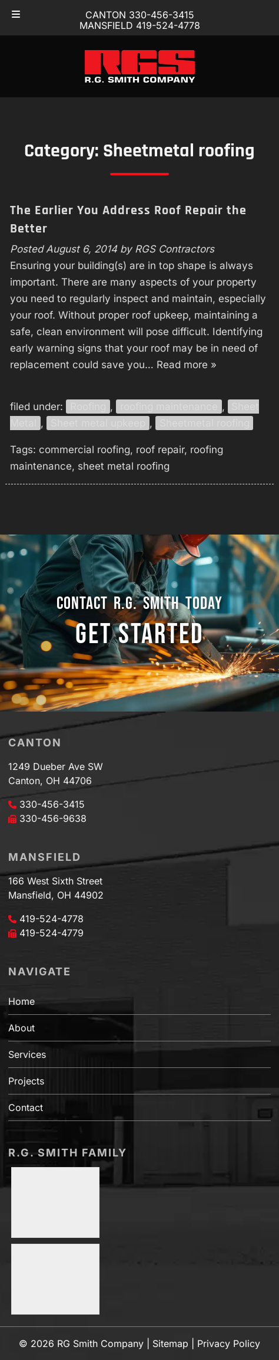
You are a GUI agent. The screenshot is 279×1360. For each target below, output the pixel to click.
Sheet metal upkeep (98, 423)
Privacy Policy (228, 1343)
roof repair (160, 449)
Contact (25, 1107)
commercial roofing (84, 449)
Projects (26, 1081)
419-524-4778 (51, 919)
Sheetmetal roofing (205, 423)
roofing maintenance (169, 406)
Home (21, 1001)
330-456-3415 (52, 804)
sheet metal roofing (124, 466)
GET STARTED (139, 634)
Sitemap (170, 1343)
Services (27, 1054)
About (21, 1028)
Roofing (88, 406)
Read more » (187, 365)
